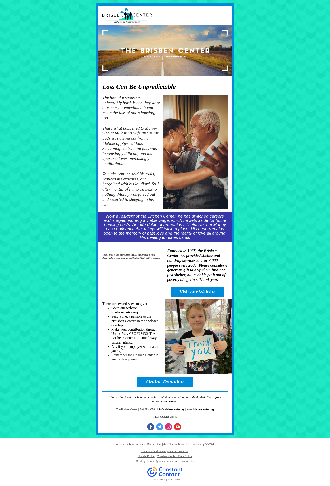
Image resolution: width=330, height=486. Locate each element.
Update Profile (146, 456)
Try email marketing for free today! (165, 479)
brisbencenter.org (124, 312)
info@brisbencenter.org (171, 409)
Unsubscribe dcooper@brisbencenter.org (165, 451)
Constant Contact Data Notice (174, 456)
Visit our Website (198, 292)
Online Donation (165, 382)
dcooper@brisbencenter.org (162, 461)
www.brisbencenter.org (200, 409)
